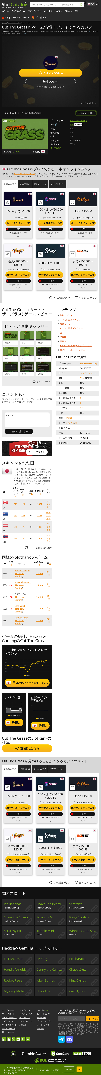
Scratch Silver (21, 617)
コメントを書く (87, 113)
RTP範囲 (68, 418)
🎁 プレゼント (39, 17)
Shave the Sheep (16, 917)
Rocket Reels (13, 980)
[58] (48, 619)
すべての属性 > (57, 148)
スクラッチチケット (89, 373)
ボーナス (48, 11)
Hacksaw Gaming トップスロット (76, 345)
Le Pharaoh (77, 959)
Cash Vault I (20, 605)
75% (72, 124)
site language (89, 3)
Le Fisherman (13, 959)
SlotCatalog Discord (69, 1038)
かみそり (70, 423)
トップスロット (8, 1010)
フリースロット (8, 1014)
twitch (23, 1038)
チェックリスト (37, 452)
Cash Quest (77, 991)
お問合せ (23, 1025)
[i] (16, 496)
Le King (42, 959)
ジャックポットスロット (12, 1017)
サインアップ (92, 1018)
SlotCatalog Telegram (61, 1038)
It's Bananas (12, 904)
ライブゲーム (18, 11)
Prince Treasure (22, 570)
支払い (68, 11)
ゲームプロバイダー (10, 1025)
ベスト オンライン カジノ (24, 173)
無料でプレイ (50, 81)
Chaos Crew (77, 969)
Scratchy (75, 904)
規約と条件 (41, 1017)
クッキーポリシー (44, 1025)
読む (77, 11)
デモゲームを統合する (88, 103)
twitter (13, 1038)
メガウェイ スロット (10, 1021)
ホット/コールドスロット (16, 17)
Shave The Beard (23, 582)
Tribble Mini (45, 931)
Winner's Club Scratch (84, 931)
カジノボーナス (25, 1014)
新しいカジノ (24, 1017)
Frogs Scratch (79, 917)
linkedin (4, 1038)
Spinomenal (9, 934)
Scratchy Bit (12, 931)
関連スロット (66, 341)
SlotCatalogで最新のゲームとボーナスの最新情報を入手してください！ (78, 1011)
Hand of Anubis (15, 969)
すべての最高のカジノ (70, 319)
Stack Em (43, 991)
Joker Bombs (46, 980)
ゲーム (5, 11)
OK (79, 1069)
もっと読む (69, 1069)
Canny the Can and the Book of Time (51, 969)
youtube (9, 1038)
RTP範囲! (78, 125)
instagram (18, 1038)
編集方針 (40, 1028)
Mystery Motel (14, 991)
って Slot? (43, 1010)
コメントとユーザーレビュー (73, 349)
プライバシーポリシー (46, 1021)
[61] (48, 572)
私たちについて (43, 1014)
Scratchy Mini (46, 917)
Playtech (73, 934)
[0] (49, 575)
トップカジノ (24, 1010)
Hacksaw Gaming (78, 120)
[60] (48, 595)
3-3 (81, 408)
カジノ (59, 11)
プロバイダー (34, 11)
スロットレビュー (68, 324)
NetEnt (40, 934)
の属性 (63, 337)
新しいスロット (8, 1032)
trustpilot (28, 1038)
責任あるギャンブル (20, 233)
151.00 (39, 573)
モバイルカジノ (25, 1021)
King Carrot (77, 980)
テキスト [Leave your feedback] (27, 419)
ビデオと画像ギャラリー (71, 328)
